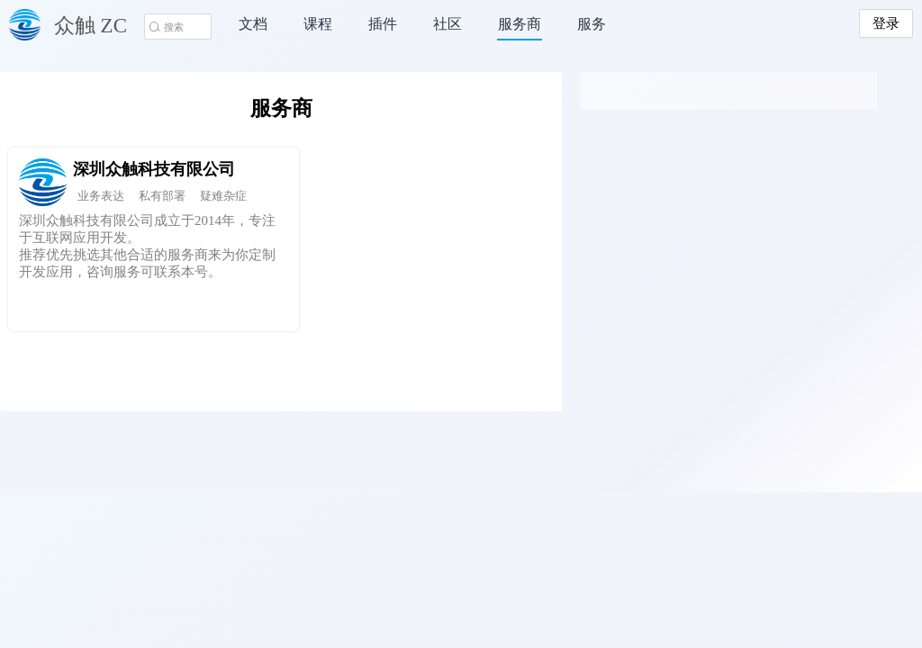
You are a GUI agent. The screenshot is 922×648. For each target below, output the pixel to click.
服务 (591, 24)
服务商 (519, 24)
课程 (317, 24)
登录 (885, 23)
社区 (447, 24)
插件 (382, 24)
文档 (253, 24)
